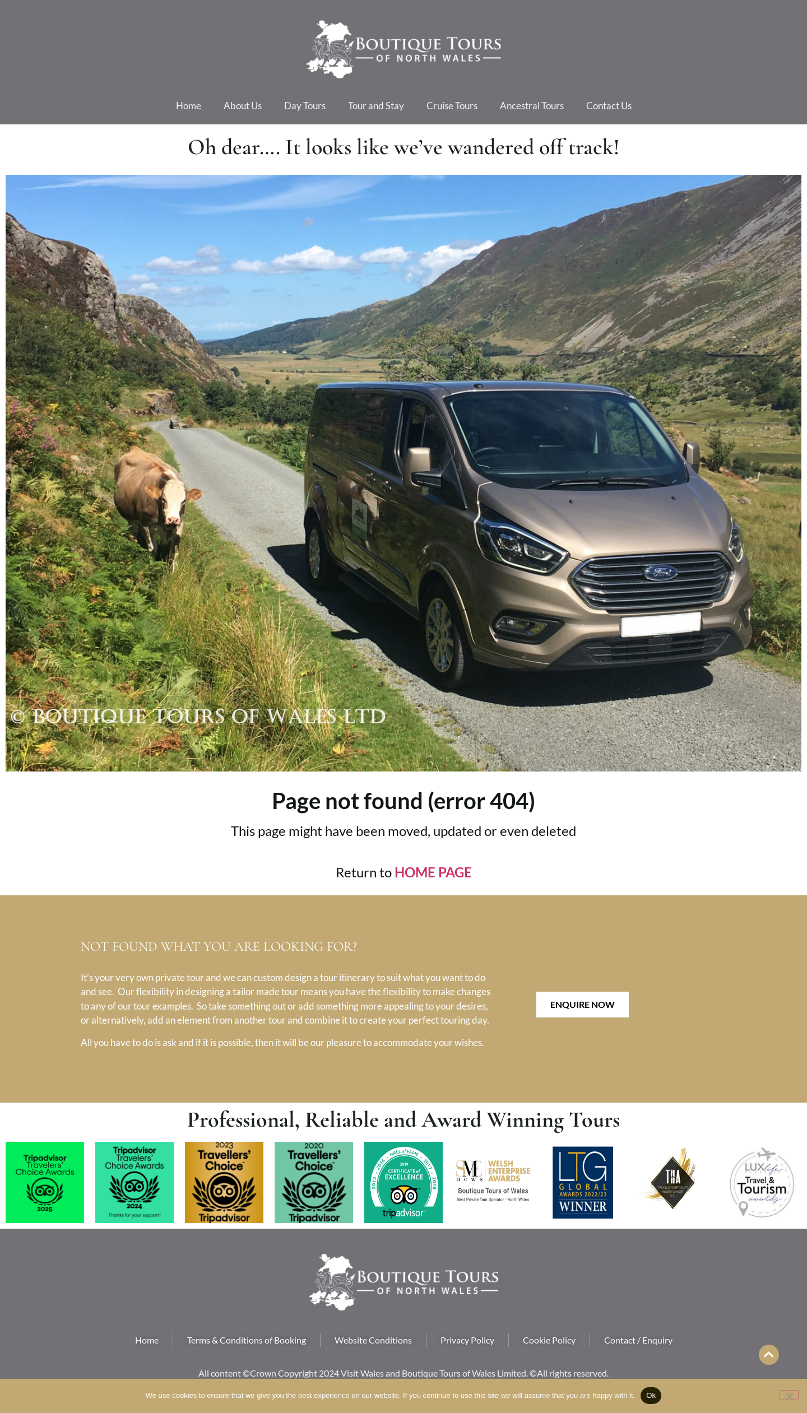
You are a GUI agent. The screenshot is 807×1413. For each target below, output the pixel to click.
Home (188, 105)
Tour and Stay (376, 105)
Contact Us (609, 105)
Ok (651, 1395)
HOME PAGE (433, 872)
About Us (243, 105)
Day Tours (305, 105)
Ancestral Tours (532, 105)
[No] (789, 1395)
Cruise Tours (451, 105)
